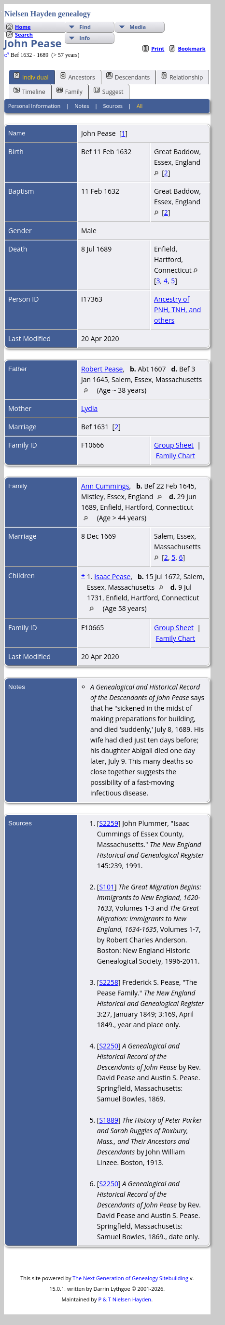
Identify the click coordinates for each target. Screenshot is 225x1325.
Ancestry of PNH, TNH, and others (177, 309)
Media (137, 26)
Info (84, 37)
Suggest (109, 91)
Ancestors (77, 76)
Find (85, 26)
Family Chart (176, 455)
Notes (81, 105)
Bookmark (191, 48)
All (140, 105)
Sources (113, 105)
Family (69, 91)
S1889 (108, 1120)
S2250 (108, 1045)
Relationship (182, 76)
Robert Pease (102, 368)
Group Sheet (174, 445)
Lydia (89, 408)
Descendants (128, 76)
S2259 (108, 823)
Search (24, 34)
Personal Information (34, 105)
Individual (31, 76)
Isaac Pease (112, 576)
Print (157, 48)
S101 (106, 886)
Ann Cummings (105, 485)
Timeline (29, 91)
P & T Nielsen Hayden (124, 1299)
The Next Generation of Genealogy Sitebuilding (130, 1278)
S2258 (108, 982)
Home (23, 26)
